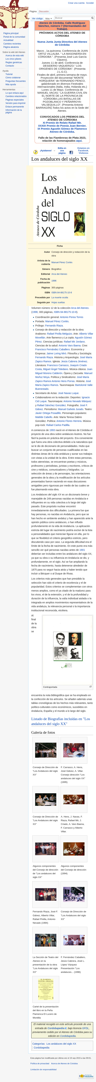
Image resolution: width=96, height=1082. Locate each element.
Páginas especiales (14, 100)
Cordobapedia (68, 1036)
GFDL (85, 1028)
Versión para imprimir (15, 103)
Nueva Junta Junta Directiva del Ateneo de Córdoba (62, 43)
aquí (79, 140)
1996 (53, 281)
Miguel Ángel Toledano (55, 369)
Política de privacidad (39, 1063)
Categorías (38, 1043)
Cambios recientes (12, 44)
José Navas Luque (68, 393)
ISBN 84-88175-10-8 (61, 292)
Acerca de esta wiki (14, 55)
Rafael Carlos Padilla (57, 425)
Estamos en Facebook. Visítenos (83, 150)
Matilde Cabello (43, 417)
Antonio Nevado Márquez (77, 401)
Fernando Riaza (54, 325)
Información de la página (13, 111)
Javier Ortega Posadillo (48, 413)
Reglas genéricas (13, 62)
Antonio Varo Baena (70, 345)
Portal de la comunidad (14, 37)
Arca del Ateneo (59, 274)
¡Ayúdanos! (46, 150)
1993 (52, 430)
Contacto (9, 66)
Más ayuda (10, 84)
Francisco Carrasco (57, 365)
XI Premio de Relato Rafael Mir (62, 122)
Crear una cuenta (76, 3)
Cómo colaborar (13, 77)
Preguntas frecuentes (15, 81)
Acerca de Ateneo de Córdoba (64, 1063)
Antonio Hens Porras (63, 381)
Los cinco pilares (13, 59)
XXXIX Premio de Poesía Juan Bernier (62, 125)
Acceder (90, 3)
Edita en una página (62, 150)
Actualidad (8, 40)
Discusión (44, 11)
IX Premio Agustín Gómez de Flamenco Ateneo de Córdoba (62, 130)
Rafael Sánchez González (51, 405)
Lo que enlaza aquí (14, 93)
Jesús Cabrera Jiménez (74, 361)
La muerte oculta (59, 297)
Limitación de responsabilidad (43, 1069)
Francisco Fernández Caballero (52, 349)
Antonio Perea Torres (71, 317)
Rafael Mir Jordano (74, 341)
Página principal (10, 33)
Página (33, 11)
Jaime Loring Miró (56, 353)
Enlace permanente (14, 106)
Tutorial (9, 74)
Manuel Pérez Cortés (61, 262)
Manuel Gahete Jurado (70, 409)
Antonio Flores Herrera (69, 421)
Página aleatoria (11, 47)
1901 (82, 549)
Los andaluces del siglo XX (61, 1043)
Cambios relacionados (16, 96)
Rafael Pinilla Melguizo (59, 333)
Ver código (37, 18)
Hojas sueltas (58, 302)
